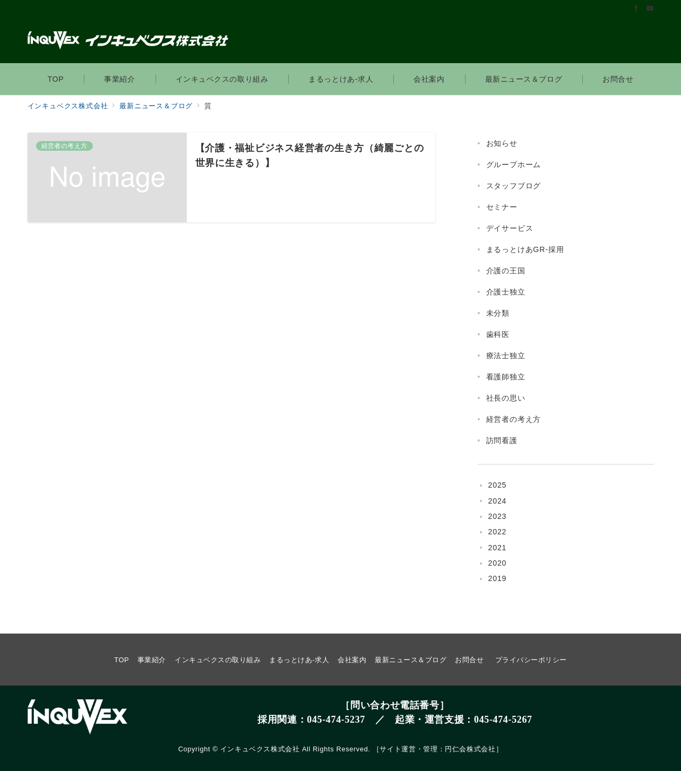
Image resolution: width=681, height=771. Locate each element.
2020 (497, 563)
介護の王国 (505, 270)
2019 (497, 578)
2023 (497, 516)
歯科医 (498, 334)
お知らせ (502, 143)
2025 (497, 485)
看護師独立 (505, 376)
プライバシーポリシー (531, 660)
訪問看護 (502, 440)
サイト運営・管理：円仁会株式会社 (437, 749)
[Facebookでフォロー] (636, 9)
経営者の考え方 (513, 419)
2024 (497, 501)
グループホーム (513, 164)
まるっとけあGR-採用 (525, 249)
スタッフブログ (513, 185)
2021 (497, 547)
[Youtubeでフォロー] (650, 9)
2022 (497, 531)
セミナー (502, 207)
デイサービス (509, 228)
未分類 (498, 313)
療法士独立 (505, 355)
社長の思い (505, 398)
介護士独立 (505, 292)
